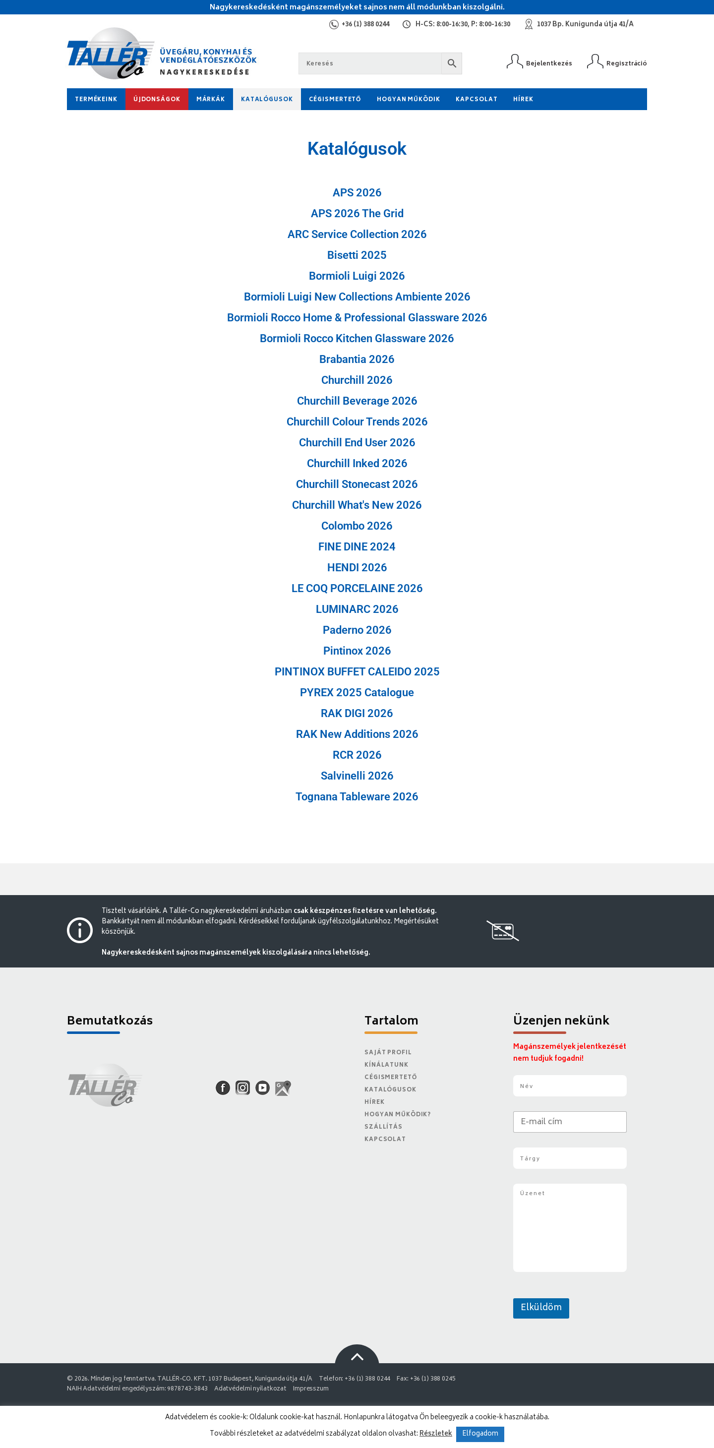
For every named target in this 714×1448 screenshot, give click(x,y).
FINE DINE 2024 (357, 547)
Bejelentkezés (549, 63)
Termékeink (96, 100)
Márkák (210, 100)
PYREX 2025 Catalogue (357, 692)
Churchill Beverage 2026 (357, 401)
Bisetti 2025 (357, 255)
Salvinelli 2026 (357, 776)
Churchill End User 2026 (357, 442)
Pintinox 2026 (357, 651)
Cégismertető (335, 100)
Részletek (435, 1434)
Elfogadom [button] (480, 1434)
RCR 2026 (357, 755)
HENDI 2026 (357, 567)
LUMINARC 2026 (357, 609)
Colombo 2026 (357, 526)
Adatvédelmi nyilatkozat (250, 1389)
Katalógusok (267, 100)
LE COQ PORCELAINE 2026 (357, 588)
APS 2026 (357, 192)
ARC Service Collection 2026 (357, 234)
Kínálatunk (386, 1065)
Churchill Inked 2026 (357, 463)
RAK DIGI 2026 (357, 713)
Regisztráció (626, 63)
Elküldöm (541, 1308)
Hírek (523, 100)
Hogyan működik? (397, 1115)
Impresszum (311, 1389)
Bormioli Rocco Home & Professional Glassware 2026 (357, 317)
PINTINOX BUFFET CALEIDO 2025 (357, 671)
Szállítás (383, 1127)
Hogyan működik (408, 100)
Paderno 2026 (357, 630)
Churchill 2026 (357, 380)
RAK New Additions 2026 (357, 734)
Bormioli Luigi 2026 (357, 276)
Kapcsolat (476, 100)
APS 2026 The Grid (357, 213)
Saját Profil (388, 1053)
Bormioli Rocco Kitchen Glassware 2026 (357, 338)
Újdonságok (156, 100)
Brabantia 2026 (357, 359)
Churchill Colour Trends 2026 (357, 422)
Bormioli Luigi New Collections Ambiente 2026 (357, 297)
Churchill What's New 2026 (357, 505)
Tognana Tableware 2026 (357, 796)
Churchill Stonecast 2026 (357, 484)
